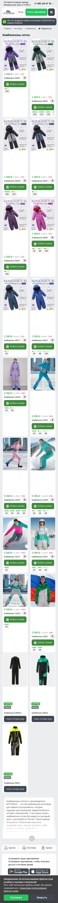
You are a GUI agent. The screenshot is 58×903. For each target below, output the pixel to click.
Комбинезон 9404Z (40, 78)
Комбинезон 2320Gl (12, 475)
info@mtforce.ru (18, 697)
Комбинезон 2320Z (40, 418)
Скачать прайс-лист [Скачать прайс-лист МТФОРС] (20, 721)
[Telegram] (45, 690)
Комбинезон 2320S (40, 305)
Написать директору (21, 730)
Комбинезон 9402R (40, 192)
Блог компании (14, 819)
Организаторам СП (16, 831)
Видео (9, 808)
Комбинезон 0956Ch (12, 529)
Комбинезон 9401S (40, 248)
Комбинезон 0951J (12, 576)
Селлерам (11, 836)
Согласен (16, 897)
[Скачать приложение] (18, 664)
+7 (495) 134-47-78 (20, 685)
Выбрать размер (15, 84)
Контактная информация (19, 779)
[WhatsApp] (40, 690)
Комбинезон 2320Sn (12, 305)
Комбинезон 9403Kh (12, 135)
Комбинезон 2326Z (40, 475)
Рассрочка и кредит (16, 763)
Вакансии (10, 859)
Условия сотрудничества (22, 825)
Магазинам (11, 842)
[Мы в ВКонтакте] (13, 867)
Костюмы (31, 640)
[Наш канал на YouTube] (25, 867)
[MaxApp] (51, 690)
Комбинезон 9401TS (12, 248)
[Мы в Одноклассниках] (19, 867)
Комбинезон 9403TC (40, 135)
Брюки (49, 640)
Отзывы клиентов (15, 797)
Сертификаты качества (18, 802)
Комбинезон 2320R (12, 362)
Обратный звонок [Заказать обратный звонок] (19, 712)
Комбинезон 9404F (12, 78)
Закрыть (42, 897)
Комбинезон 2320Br (40, 362)
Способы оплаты (15, 757)
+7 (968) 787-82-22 (20, 690)
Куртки (12, 640)
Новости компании (16, 853)
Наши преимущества (17, 791)
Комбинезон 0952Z (40, 529)
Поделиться (46, 29)
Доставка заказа (14, 751)
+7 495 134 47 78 (44, 3)
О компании (12, 847)
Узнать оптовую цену (15, 535)
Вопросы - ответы (15, 774)
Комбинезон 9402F (12, 192)
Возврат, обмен (14, 768)
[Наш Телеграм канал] (6, 867)
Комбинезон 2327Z (12, 418)
